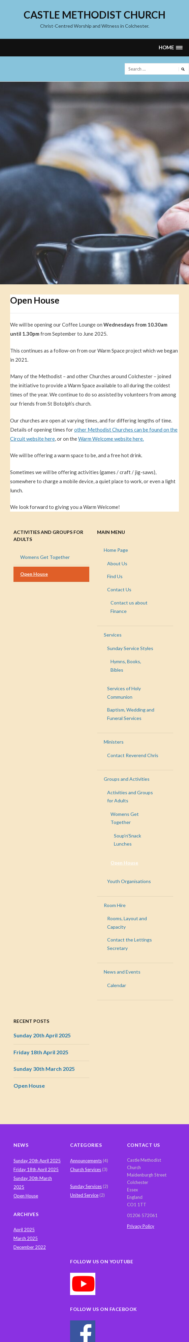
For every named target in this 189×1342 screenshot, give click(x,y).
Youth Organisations (129, 881)
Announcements (86, 1160)
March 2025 (25, 1238)
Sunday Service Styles (130, 648)
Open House (34, 574)
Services (113, 635)
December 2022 (29, 1247)
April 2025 (24, 1229)
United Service (84, 1195)
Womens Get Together (45, 557)
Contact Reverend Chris (132, 755)
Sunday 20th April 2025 (42, 1035)
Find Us (115, 576)
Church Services (85, 1169)
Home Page (116, 550)
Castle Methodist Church (94, 14)
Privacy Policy (140, 1226)
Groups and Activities (127, 779)
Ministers (114, 742)
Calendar (116, 985)
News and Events (122, 972)
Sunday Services (86, 1186)
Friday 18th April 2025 (40, 1052)
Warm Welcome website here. (111, 439)
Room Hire (115, 905)
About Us (117, 563)
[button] (170, 47)
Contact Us (119, 589)
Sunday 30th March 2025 (44, 1068)
